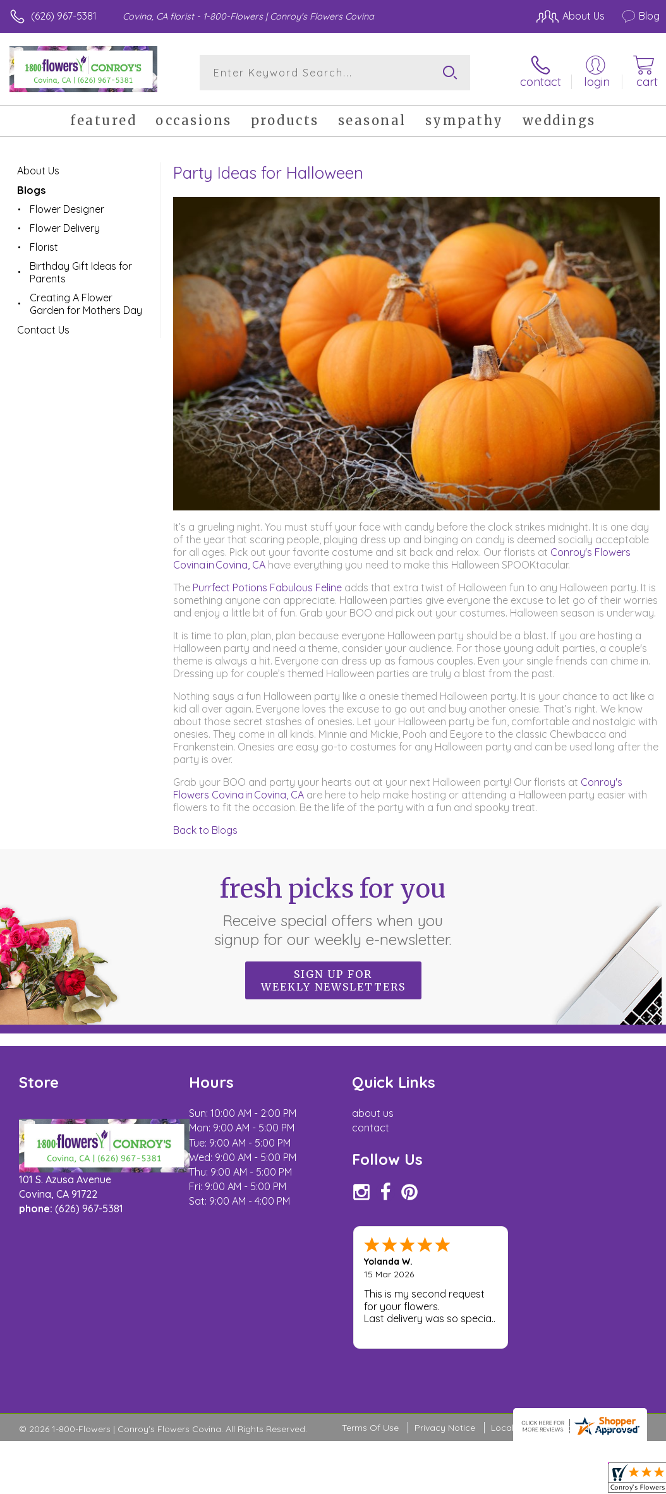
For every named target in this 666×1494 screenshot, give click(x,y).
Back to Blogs (205, 830)
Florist (44, 247)
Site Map (613, 1351)
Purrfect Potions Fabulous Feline (267, 587)
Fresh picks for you (333, 911)
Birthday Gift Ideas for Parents (81, 272)
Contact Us (43, 329)
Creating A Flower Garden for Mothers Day (86, 303)
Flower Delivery (65, 228)
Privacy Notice (445, 1351)
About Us (38, 170)
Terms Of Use (370, 1351)
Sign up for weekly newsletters (333, 980)
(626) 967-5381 (64, 15)
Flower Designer (67, 209)
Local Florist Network (535, 1351)
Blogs (31, 190)
